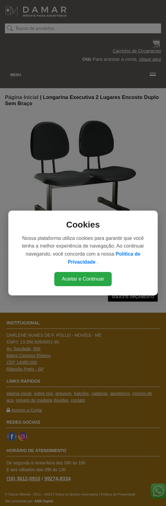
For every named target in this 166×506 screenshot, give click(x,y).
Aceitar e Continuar (83, 279)
